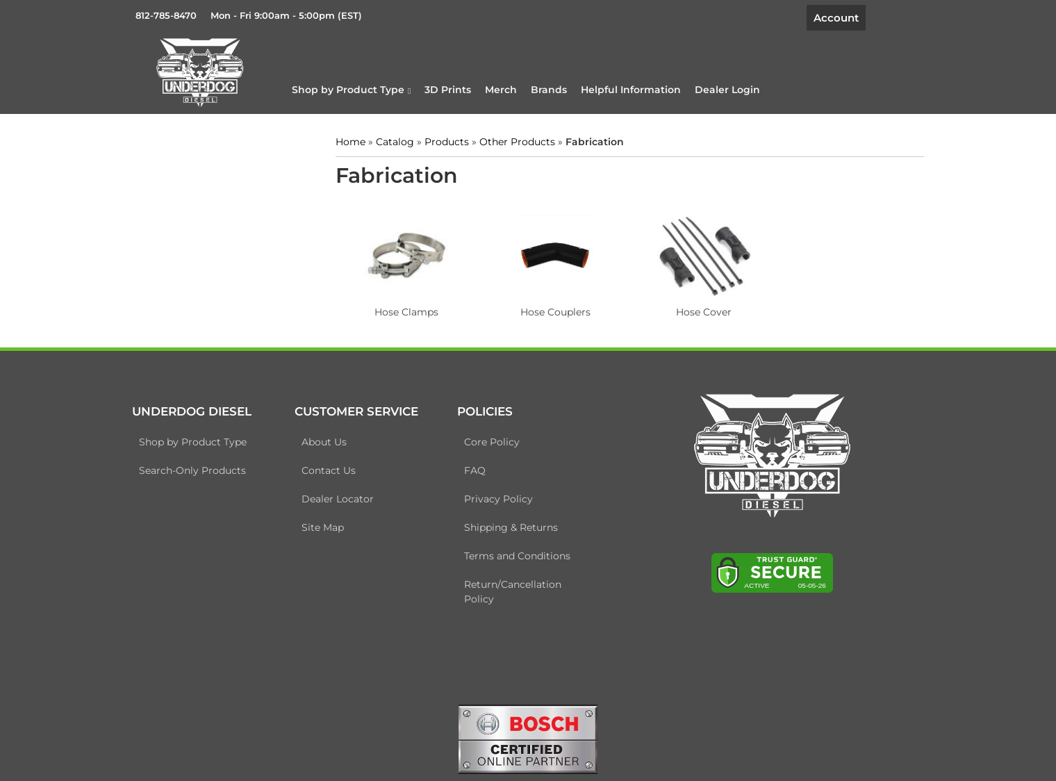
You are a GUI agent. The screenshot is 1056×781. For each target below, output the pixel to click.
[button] (351, 89)
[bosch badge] (528, 738)
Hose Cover (704, 312)
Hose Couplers (555, 312)
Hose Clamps (406, 312)
